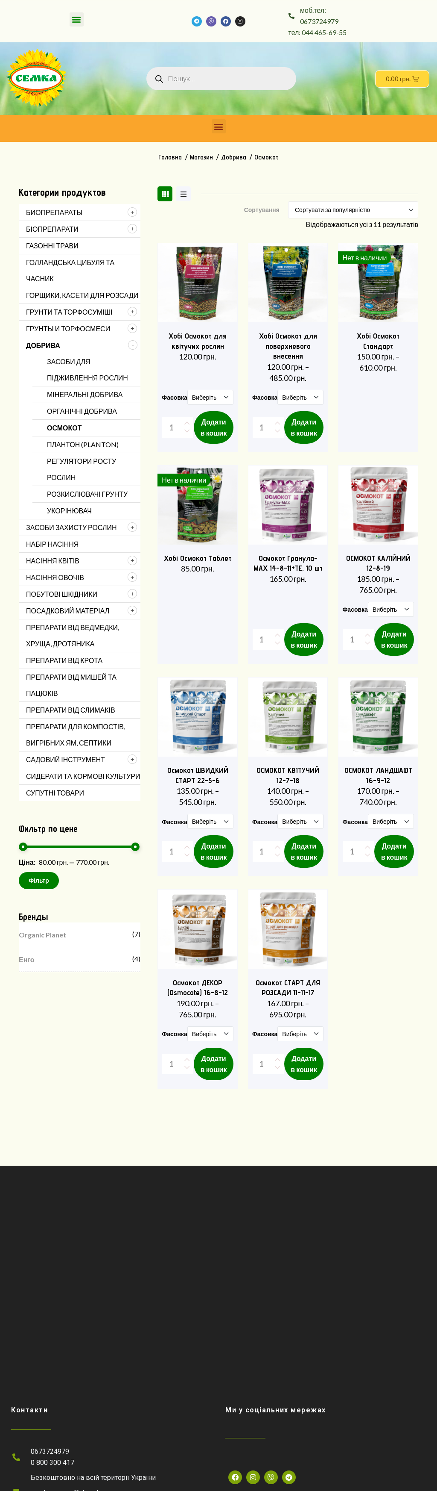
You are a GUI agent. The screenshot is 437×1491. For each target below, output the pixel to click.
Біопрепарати (52, 229)
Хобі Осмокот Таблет (197, 558)
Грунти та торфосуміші (69, 312)
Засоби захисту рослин (71, 527)
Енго (27, 959)
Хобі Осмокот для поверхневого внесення (288, 345)
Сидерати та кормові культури (83, 776)
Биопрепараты (54, 212)
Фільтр (39, 880)
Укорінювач (69, 511)
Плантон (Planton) (83, 444)
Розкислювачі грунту (87, 494)
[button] (77, 19)
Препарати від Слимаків (70, 710)
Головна (170, 157)
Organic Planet (42, 935)
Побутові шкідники (61, 594)
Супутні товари (55, 793)
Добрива (233, 157)
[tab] (164, 193)
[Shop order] (353, 209)
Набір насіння (52, 544)
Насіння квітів (52, 561)
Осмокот (64, 428)
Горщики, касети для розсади (82, 295)
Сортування (262, 210)
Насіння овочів (55, 577)
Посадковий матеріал (67, 611)
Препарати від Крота (64, 660)
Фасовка (174, 398)
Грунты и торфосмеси (68, 328)
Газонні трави (52, 246)
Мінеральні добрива (84, 394)
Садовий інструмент (65, 759)
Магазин (201, 157)
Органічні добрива (82, 411)
